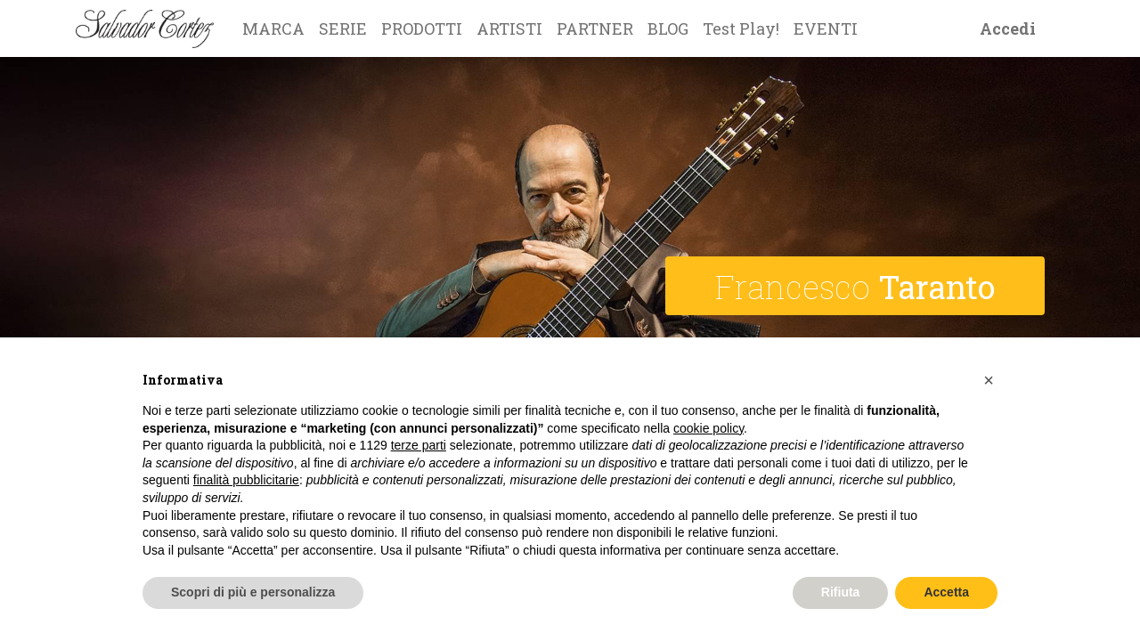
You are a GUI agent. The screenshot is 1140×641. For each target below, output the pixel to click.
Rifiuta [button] (840, 592)
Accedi (1008, 28)
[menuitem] (273, 28)
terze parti (418, 445)
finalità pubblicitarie (246, 480)
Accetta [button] (946, 592)
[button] (988, 380)
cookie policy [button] (708, 428)
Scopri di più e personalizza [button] (253, 592)
